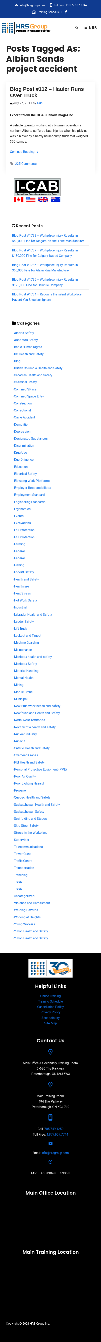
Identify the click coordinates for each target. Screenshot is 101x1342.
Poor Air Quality (25, 776)
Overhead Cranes (26, 755)
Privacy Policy (50, 1012)
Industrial (20, 607)
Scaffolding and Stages (30, 819)
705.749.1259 (54, 1129)
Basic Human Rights (28, 347)
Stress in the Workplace (30, 833)
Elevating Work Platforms (32, 481)
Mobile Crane (23, 692)
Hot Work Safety (25, 600)
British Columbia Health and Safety (38, 368)
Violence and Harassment (32, 903)
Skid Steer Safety (26, 826)
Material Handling (26, 671)
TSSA (18, 882)
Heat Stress (22, 593)
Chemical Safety (25, 382)
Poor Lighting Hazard (29, 783)
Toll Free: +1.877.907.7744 (70, 5)
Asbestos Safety (26, 340)
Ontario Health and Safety (32, 748)
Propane (20, 790)
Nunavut (19, 741)
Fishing (19, 565)
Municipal (20, 699)
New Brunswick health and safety (37, 706)
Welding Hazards (26, 910)
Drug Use (20, 452)
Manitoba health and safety (33, 657)
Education (21, 467)
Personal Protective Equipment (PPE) (40, 769)
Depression (22, 431)
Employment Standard (29, 495)
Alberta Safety (24, 333)
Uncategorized (24, 896)
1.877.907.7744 (57, 1134)
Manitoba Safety (25, 664)
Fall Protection (24, 530)
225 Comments (26, 164)
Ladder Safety (24, 621)
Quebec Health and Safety (32, 797)
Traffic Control (23, 861)
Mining (18, 685)
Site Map (50, 1023)
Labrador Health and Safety (33, 614)
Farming (19, 544)
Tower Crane (22, 854)
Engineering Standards (29, 502)
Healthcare (21, 586)
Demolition (21, 424)
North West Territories (29, 720)
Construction (23, 403)
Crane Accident (24, 417)
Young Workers (24, 924)
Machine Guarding (26, 642)
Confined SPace (25, 389)
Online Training (50, 996)
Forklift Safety (24, 572)
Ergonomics (22, 509)
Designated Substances (31, 438)
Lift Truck (20, 628)
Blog (17, 361)
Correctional (22, 410)
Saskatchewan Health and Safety (37, 805)
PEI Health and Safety (29, 762)
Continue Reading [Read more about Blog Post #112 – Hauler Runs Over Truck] (24, 152)
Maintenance (23, 650)
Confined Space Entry (29, 396)
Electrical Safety (25, 474)
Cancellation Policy (50, 1007)
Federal (19, 551)
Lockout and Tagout (27, 635)
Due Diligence (24, 459)
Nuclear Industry (25, 734)
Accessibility (50, 1018)
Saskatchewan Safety (29, 812)
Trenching (20, 875)
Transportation (24, 868)
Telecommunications (28, 847)
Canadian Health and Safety (33, 375)
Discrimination (24, 445)
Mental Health (23, 678)
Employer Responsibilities (32, 488)
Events (19, 516)
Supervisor (21, 840)
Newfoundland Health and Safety (37, 713)
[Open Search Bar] (76, 28)
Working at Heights (27, 917)
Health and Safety (26, 579)
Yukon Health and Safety (31, 931)
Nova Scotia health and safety (35, 727)
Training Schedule (48, 12)
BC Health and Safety (29, 354)
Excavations (22, 523)
